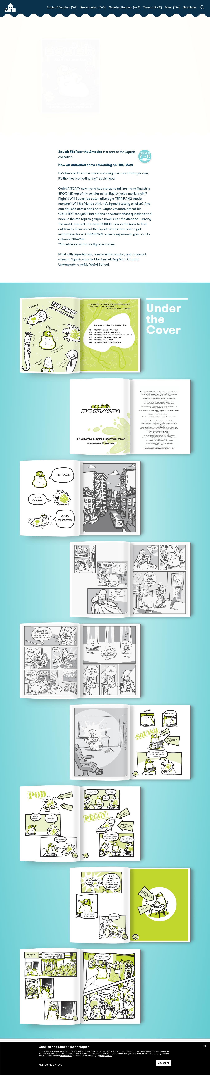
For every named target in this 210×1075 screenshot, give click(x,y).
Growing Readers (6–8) (124, 7)
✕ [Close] (205, 1046)
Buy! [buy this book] (115, 100)
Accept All (163, 1063)
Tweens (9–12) (152, 7)
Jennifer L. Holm (129, 81)
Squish (130, 152)
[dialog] (105, 1058)
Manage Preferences (50, 1064)
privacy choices (105, 1056)
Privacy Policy (66, 1056)
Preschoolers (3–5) (93, 7)
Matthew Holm (159, 81)
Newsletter (190, 7)
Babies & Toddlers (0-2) (62, 7)
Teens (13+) (172, 7)
